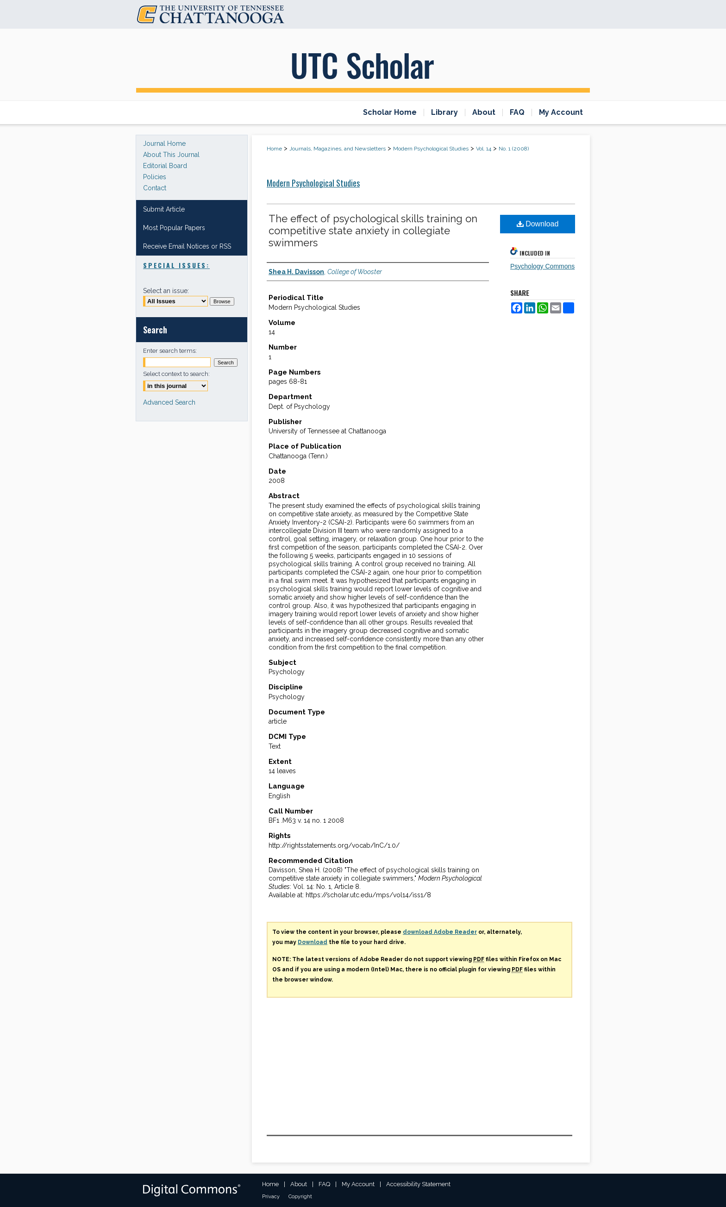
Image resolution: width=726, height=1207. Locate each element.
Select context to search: (176, 373)
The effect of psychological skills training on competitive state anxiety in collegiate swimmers (373, 231)
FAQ (324, 1184)
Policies (154, 177)
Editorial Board (165, 165)
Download (538, 224)
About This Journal (171, 154)
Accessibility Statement (418, 1184)
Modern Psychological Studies (431, 148)
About (298, 1184)
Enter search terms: (170, 350)
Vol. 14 (483, 148)
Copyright (300, 1197)
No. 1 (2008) (514, 148)
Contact (154, 188)
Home (274, 148)
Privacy (271, 1197)
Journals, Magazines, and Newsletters (337, 148)
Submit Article (164, 209)
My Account (358, 1184)
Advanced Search (169, 402)
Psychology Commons (542, 266)
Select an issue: (166, 290)
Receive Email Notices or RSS (187, 246)
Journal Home (164, 143)
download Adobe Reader (440, 932)
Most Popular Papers (174, 227)
